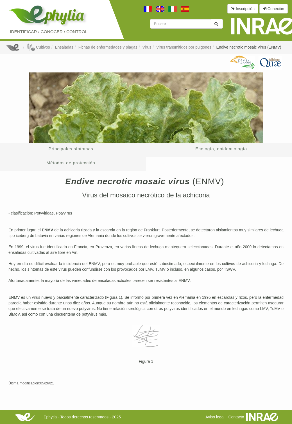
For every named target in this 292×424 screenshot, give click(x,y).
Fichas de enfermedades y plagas (107, 47)
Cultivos (38, 47)
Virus (146, 47)
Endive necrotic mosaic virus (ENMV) (248, 47)
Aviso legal (214, 417)
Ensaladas (64, 47)
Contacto (236, 417)
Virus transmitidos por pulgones (183, 47)
